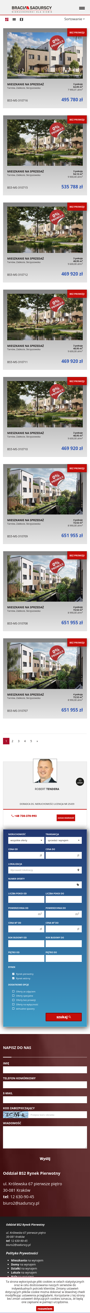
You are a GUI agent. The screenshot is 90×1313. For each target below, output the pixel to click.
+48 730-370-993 (24, 816)
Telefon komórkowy (19, 1078)
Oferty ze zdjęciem (23, 991)
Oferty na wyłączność (25, 1004)
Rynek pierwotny (23, 974)
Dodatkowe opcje (18, 984)
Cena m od (14, 922)
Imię (6, 1063)
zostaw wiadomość (66, 818)
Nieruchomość (17, 834)
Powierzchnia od (18, 908)
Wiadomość (12, 1123)
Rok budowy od (17, 937)
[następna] (37, 741)
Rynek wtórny (21, 978)
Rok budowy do (55, 937)
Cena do (50, 849)
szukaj (63, 1017)
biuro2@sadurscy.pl (21, 1203)
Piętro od (13, 952)
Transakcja (52, 834)
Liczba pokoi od (17, 893)
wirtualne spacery (23, 1008)
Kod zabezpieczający (19, 1108)
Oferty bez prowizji (24, 1000)
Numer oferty (16, 878)
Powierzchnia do (56, 908)
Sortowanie (74, 19)
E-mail (8, 1093)
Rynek (11, 967)
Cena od (13, 849)
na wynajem (27, 1260)
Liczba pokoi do (55, 893)
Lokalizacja (15, 864)
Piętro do (51, 952)
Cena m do (52, 922)
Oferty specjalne (22, 995)
